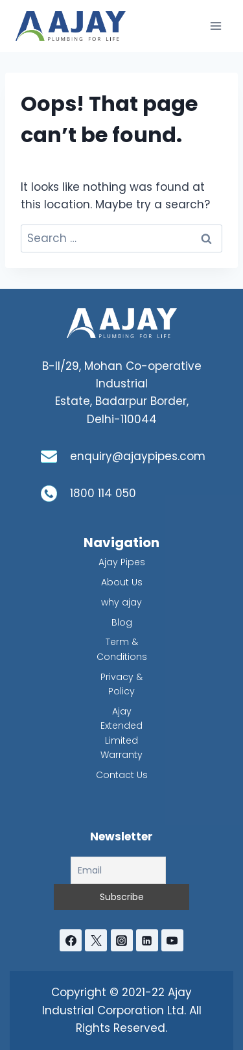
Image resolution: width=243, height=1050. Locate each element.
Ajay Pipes (121, 562)
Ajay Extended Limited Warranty (121, 733)
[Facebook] (71, 940)
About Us (122, 582)
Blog (121, 622)
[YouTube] (172, 940)
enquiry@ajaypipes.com (137, 456)
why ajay (121, 602)
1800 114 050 (103, 493)
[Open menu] (215, 26)
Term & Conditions (122, 649)
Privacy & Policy (121, 684)
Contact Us (122, 774)
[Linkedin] (147, 940)
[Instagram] (122, 940)
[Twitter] (96, 940)
